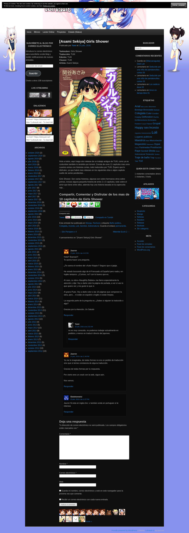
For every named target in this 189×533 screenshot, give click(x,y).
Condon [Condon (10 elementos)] (155, 113)
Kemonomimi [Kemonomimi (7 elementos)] (146, 133)
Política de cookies (49, 6)
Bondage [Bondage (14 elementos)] (139, 110)
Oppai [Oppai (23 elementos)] (157, 144)
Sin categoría (142, 229)
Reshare (96, 223)
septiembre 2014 (35, 281)
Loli (77, 226)
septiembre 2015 (35, 246)
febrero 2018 (33, 170)
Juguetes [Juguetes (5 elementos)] (138, 133)
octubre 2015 (33, 243)
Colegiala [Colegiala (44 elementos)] (140, 113)
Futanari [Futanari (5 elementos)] (149, 124)
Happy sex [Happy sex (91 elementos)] (142, 127)
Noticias (140, 217)
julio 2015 (32, 252)
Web (61, 482)
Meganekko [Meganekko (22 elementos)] (140, 144)
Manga (89, 223)
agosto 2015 (33, 249)
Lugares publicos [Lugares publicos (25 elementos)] (143, 136)
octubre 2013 (33, 313)
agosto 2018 (33, 159)
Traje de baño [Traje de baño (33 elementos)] (142, 157)
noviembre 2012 (35, 345)
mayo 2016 (33, 223)
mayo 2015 (33, 258)
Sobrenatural (93, 226)
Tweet (62, 217)
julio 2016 (32, 217)
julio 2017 (32, 188)
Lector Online (48, 32)
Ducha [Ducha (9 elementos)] (156, 117)
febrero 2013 (33, 336)
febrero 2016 (33, 231)
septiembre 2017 (35, 182)
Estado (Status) (75, 32)
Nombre (63, 464)
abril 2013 (32, 331)
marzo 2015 (33, 264)
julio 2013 (32, 322)
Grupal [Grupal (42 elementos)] (156, 123)
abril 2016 (32, 226)
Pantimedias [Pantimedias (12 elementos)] (144, 147)
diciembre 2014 (34, 272)
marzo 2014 (33, 299)
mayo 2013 (33, 328)
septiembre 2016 (35, 211)
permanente (120, 226)
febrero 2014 (33, 301)
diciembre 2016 (34, 202)
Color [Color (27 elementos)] (149, 113)
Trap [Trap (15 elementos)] (152, 157)
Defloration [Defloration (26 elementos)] (147, 117)
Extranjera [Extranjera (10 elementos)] (152, 120)
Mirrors (37, 32)
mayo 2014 (33, 293)
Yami (74, 45)
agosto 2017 (33, 185)
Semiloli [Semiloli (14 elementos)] (144, 151)
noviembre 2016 (35, 205)
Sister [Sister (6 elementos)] (158, 151)
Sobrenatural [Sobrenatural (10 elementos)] (140, 154)
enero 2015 (33, 269)
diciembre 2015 (34, 237)
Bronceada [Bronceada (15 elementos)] (148, 110)
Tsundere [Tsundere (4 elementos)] (158, 158)
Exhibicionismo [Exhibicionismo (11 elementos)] (141, 120)
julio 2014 (32, 287)
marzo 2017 (33, 199)
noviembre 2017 (35, 176)
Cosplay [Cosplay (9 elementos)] (138, 117)
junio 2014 (32, 290)
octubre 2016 (33, 208)
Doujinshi (141, 211)
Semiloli (83, 226)
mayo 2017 (33, 194)
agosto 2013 (33, 319)
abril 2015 (32, 261)
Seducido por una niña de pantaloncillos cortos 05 (149, 70)
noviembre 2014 (35, 275)
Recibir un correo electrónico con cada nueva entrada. (84, 499)
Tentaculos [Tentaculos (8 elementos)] (150, 154)
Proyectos (61, 32)
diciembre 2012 (34, 342)
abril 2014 (32, 296)
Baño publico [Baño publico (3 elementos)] (144, 106)
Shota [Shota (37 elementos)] (152, 150)
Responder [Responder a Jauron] (68, 315)
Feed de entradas (144, 244)
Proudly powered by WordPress (124, 530)
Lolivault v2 (149, 530)
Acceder (140, 241)
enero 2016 (33, 234)
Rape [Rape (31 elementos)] (138, 150)
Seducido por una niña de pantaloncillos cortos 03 (149, 78)
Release (140, 223)
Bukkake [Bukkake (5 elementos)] (157, 110)
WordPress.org (143, 250)
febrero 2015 (33, 266)
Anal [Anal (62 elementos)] (137, 106)
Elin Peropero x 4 (68, 232)
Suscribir (33, 73)
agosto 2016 (33, 214)
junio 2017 (32, 191)
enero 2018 (33, 173)
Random (140, 220)
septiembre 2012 (35, 351)
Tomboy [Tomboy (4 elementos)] (157, 154)
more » (89, 521)
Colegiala (63, 226)
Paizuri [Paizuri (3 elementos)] (137, 147)
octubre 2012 (33, 348)
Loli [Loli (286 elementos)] (154, 132)
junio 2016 (32, 220)
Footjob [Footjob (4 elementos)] (143, 124)
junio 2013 (32, 325)
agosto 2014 (33, 284)
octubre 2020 (33, 153)
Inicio (29, 32)
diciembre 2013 (34, 307)
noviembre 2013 (35, 310)
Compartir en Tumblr (104, 217)
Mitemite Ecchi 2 (121, 232)
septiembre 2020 (35, 156)
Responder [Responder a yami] (73, 339)
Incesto (71, 226)
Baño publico (115, 223)
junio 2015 (32, 255)
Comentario (65, 434)
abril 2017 (32, 196)
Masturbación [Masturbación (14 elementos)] (156, 140)
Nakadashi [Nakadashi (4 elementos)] (150, 144)
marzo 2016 (33, 229)
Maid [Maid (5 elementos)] (147, 141)
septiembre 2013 (35, 316)
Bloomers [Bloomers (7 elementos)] (152, 107)
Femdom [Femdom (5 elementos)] (138, 124)
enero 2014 (33, 304)
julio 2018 (32, 161)
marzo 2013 (33, 334)
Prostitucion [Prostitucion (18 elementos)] (155, 147)
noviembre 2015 (35, 240)
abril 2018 (32, 164)
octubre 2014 (33, 278)
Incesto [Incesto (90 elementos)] (154, 127)
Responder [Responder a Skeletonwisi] (68, 412)
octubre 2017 (33, 179)
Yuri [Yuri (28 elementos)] (141, 161)
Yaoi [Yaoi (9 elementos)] (136, 161)
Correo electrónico (67, 473)
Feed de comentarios (146, 247)
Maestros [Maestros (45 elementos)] (140, 140)
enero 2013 (33, 339)
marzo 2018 (33, 167)
